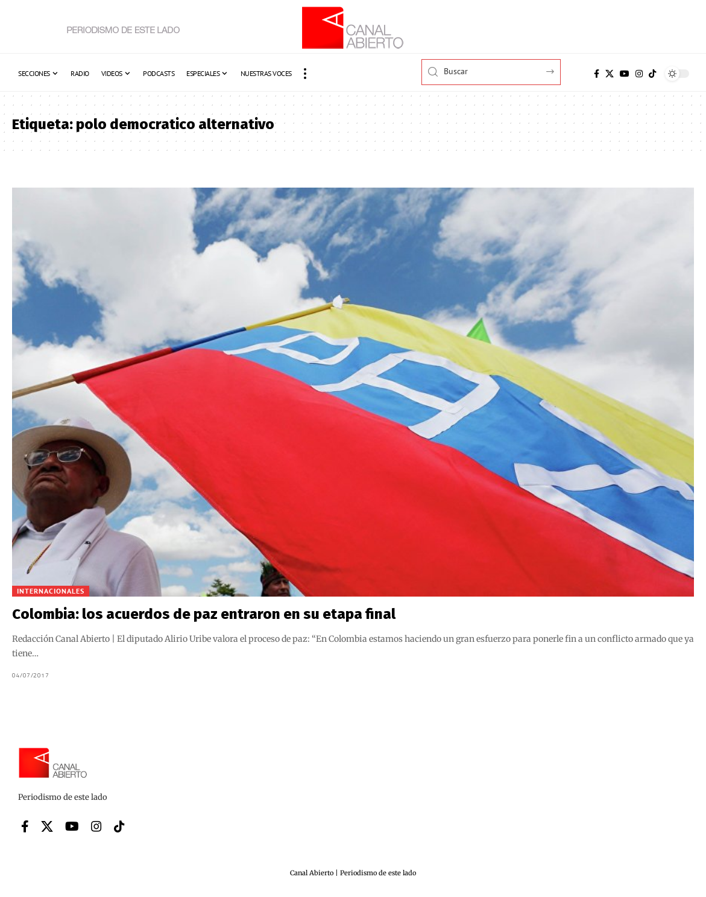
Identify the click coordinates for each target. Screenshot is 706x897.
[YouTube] (624, 73)
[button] (305, 73)
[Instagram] (639, 73)
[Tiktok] (652, 73)
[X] (609, 73)
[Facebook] (596, 73)
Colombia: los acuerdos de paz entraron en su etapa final (204, 614)
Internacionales (50, 590)
